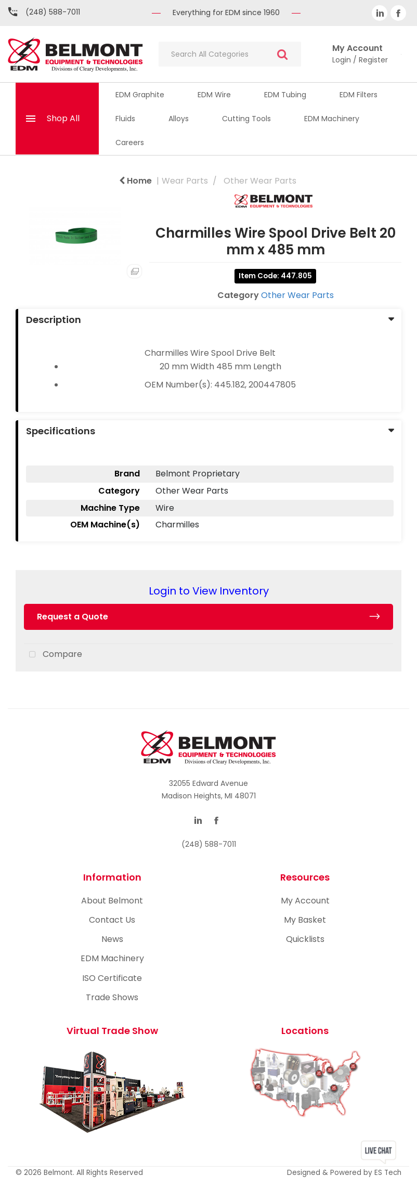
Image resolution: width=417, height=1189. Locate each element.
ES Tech (387, 1173)
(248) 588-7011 (52, 12)
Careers (129, 142)
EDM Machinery (331, 118)
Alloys (178, 118)
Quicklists (305, 939)
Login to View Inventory (209, 591)
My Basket (305, 920)
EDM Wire (214, 94)
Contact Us (112, 920)
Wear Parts (185, 181)
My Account (305, 901)
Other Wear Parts (260, 181)
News (112, 939)
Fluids (125, 118)
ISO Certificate (112, 978)
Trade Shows (112, 997)
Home (135, 181)
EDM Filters (358, 94)
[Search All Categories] (230, 54)
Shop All (63, 118)
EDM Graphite (139, 94)
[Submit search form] (282, 54)
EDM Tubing (285, 94)
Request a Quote (72, 617)
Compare (53, 655)
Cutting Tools (246, 118)
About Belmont (112, 901)
